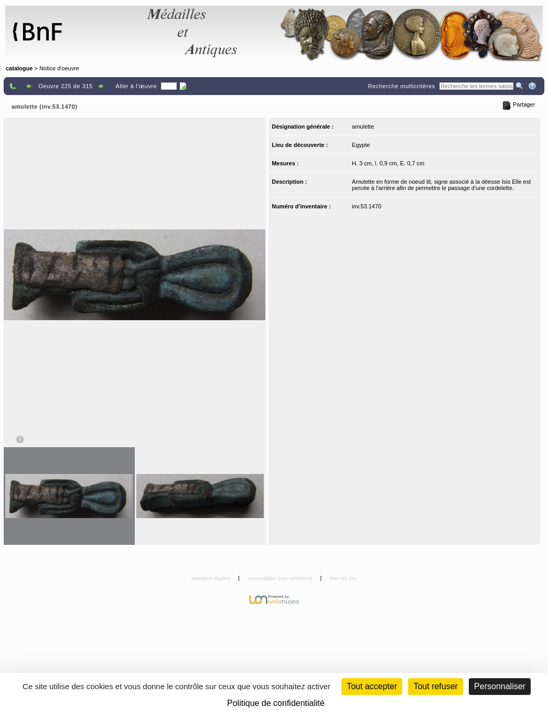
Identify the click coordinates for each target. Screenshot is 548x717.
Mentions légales (211, 578)
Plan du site (343, 578)
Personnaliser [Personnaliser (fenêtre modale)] (499, 686)
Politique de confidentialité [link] (276, 703)
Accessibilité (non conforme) (281, 578)
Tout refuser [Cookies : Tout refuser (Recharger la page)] (435, 686)
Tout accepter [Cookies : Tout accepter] (372, 686)
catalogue (19, 68)
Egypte (361, 145)
